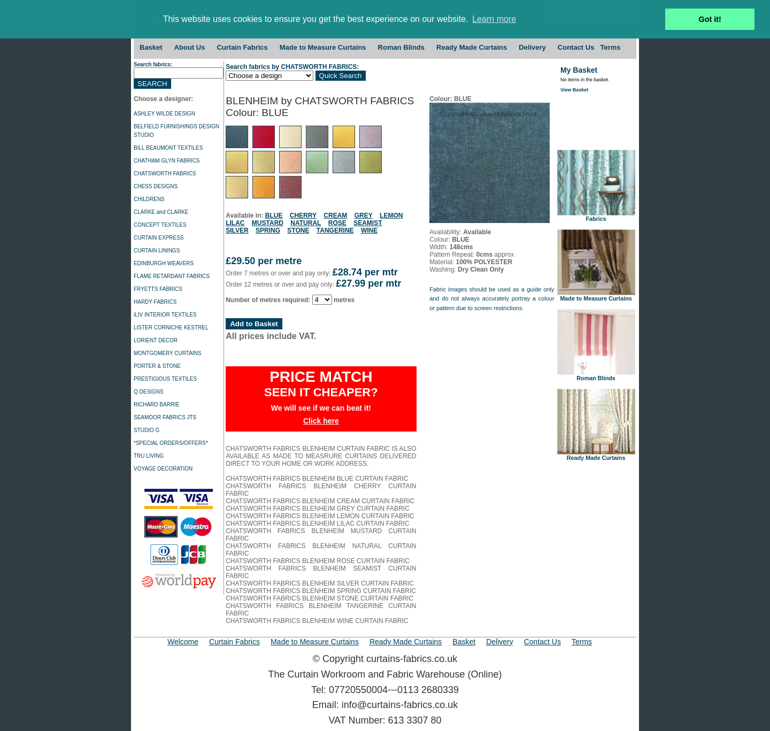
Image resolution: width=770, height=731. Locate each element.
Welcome (182, 641)
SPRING (268, 230)
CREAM (335, 215)
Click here (321, 421)
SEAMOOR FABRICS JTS (165, 417)
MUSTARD (267, 223)
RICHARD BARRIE (157, 404)
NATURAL (305, 223)
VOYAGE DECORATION (163, 469)
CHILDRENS (149, 199)
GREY (364, 215)
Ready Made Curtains (471, 47)
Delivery (532, 47)
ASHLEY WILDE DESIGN (164, 114)
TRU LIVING (149, 456)
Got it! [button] (710, 19)
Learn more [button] (494, 19)
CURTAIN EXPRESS (159, 238)
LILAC (235, 223)
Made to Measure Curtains (323, 47)
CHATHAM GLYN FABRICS (167, 161)
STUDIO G (146, 430)
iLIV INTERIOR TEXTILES (165, 315)
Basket (151, 47)
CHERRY (303, 215)
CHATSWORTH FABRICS (165, 173)
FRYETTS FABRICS (158, 289)
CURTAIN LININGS (157, 250)
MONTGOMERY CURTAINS (168, 353)
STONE (298, 230)
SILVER (237, 230)
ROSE (337, 223)
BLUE (274, 215)
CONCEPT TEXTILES (160, 225)
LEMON (391, 215)
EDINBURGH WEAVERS (164, 263)
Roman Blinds (401, 47)
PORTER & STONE (157, 366)
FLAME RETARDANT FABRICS (172, 276)
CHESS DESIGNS (156, 186)
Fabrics (596, 216)
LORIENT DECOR (156, 340)
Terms (610, 47)
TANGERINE (335, 230)
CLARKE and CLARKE (161, 212)
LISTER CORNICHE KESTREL (171, 327)
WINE (369, 230)
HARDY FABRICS (155, 302)
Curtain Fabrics (242, 47)
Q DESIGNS (149, 392)
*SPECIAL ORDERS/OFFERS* (171, 443)
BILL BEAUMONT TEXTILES (168, 148)
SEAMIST (367, 223)
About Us (189, 47)
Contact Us (576, 47)
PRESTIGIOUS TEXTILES (165, 379)
